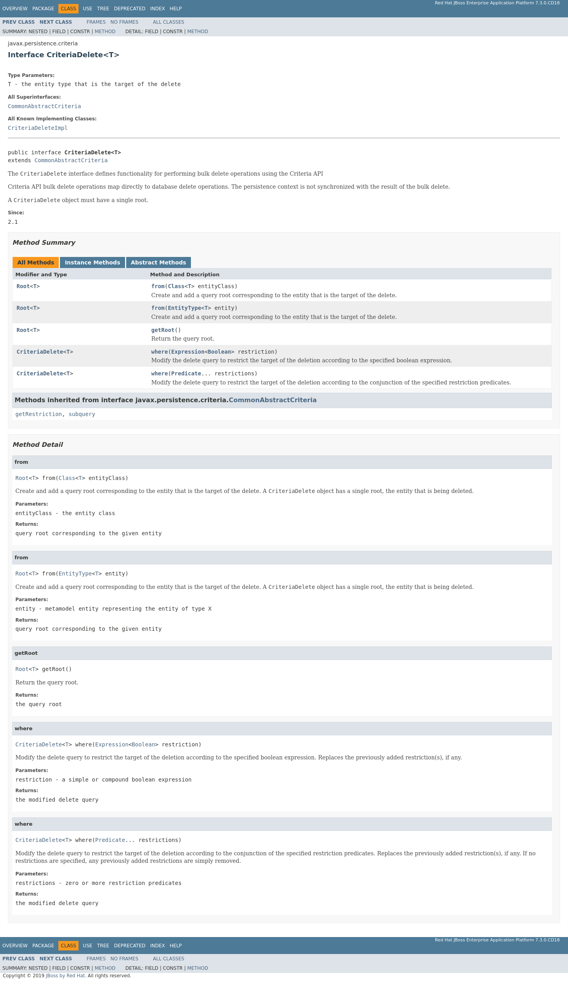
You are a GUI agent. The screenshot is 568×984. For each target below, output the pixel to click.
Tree (103, 8)
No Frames (124, 22)
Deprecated (130, 8)
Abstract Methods (158, 262)
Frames (96, 22)
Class (176, 286)
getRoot (163, 330)
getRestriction (38, 414)
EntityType (184, 308)
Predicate (186, 373)
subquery (82, 414)
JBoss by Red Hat (65, 975)
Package (43, 8)
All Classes (168, 22)
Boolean (219, 352)
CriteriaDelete (40, 352)
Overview (15, 8)
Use (87, 8)
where (159, 352)
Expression (187, 352)
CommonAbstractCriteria (44, 106)
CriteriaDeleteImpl (38, 128)
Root (23, 286)
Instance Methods (92, 262)
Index (157, 8)
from (158, 286)
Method (105, 31)
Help (176, 8)
